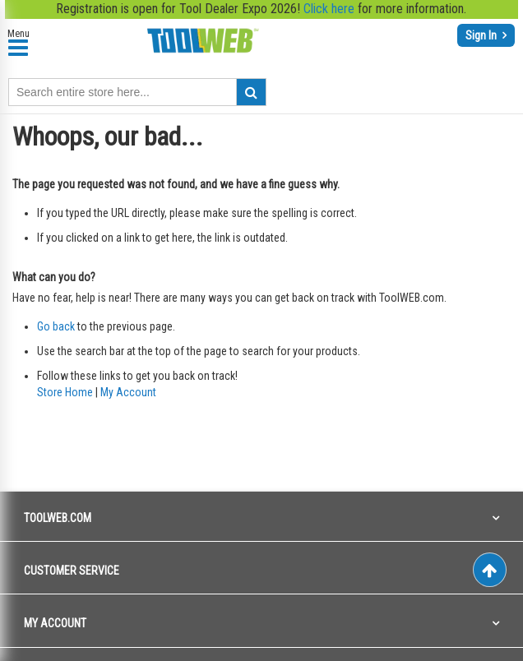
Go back (56, 326)
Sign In (482, 35)
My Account (128, 392)
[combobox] (137, 92)
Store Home (65, 392)
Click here (328, 8)
